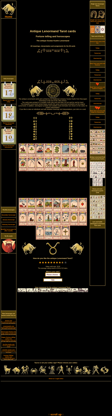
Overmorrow (97, 58)
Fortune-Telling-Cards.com (8, 357)
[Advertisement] (8, 47)
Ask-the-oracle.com (9, 351)
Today (97, 48)
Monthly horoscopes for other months (8, 230)
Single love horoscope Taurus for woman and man (97, 21)
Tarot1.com (8, 322)
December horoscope (8, 215)
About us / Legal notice (56, 378)
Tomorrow (97, 53)
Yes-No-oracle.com (8, 345)
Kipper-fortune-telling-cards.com (8, 339)
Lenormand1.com (8, 327)
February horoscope (8, 224)
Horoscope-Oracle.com (8, 333)
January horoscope (8, 219)
